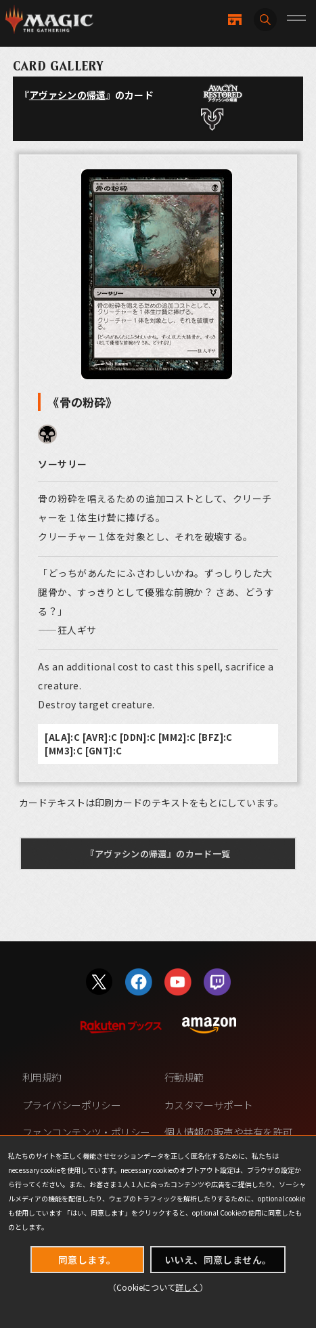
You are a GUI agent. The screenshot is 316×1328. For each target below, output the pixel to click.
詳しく (187, 1287)
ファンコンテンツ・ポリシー (86, 1132)
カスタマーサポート (208, 1105)
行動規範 (184, 1077)
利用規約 (42, 1077)
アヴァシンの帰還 (67, 95)
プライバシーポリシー (71, 1105)
